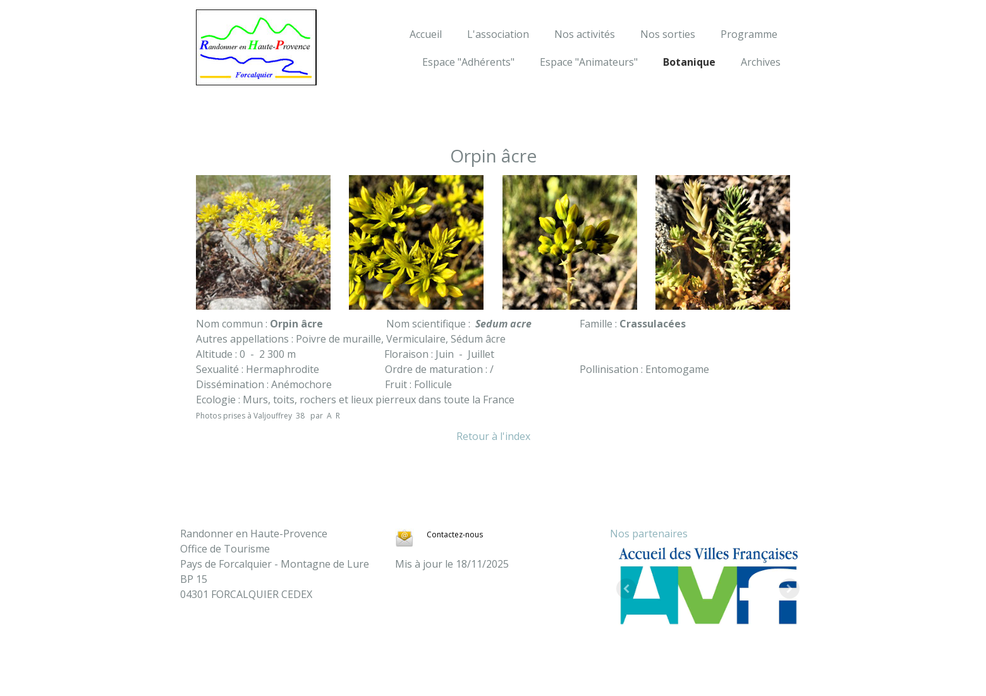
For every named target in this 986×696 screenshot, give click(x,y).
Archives (761, 62)
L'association (498, 34)
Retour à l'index (493, 436)
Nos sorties (667, 34)
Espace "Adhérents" (468, 62)
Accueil (426, 34)
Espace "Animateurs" (589, 62)
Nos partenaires (649, 533)
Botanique (689, 62)
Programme (749, 34)
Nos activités (584, 34)
